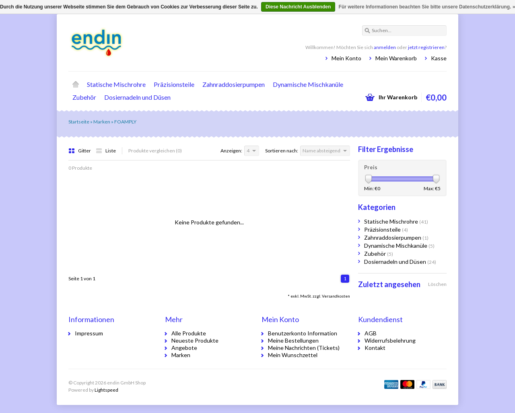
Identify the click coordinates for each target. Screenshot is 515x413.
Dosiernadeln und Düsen (137, 97)
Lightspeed (106, 390)
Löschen (437, 284)
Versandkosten (336, 296)
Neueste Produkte (194, 340)
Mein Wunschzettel (292, 354)
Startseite (75, 84)
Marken (101, 122)
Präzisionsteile (174, 84)
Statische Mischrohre (116, 84)
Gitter (80, 151)
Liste (106, 151)
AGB (371, 333)
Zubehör (84, 97)
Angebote (184, 347)
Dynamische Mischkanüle (308, 84)
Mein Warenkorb (396, 58)
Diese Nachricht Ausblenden (298, 7)
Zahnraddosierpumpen (233, 84)
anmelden (385, 47)
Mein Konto (346, 58)
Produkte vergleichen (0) (155, 151)
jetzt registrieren (426, 47)
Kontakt (375, 347)
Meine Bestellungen (293, 340)
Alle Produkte (188, 333)
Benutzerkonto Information (302, 333)
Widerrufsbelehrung (390, 340)
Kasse (439, 58)
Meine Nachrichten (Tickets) (304, 347)
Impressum (89, 333)
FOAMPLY (125, 122)
